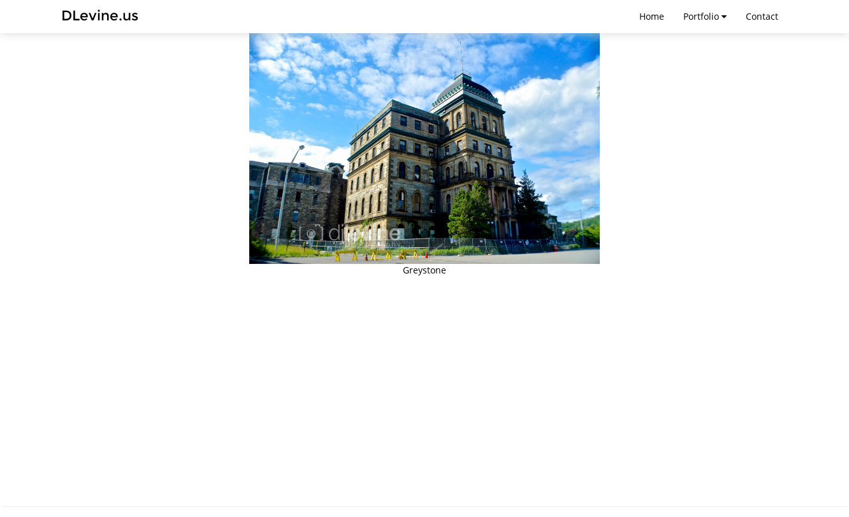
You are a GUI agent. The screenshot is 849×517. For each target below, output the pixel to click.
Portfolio (705, 16)
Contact (762, 16)
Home (651, 16)
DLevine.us (99, 15)
